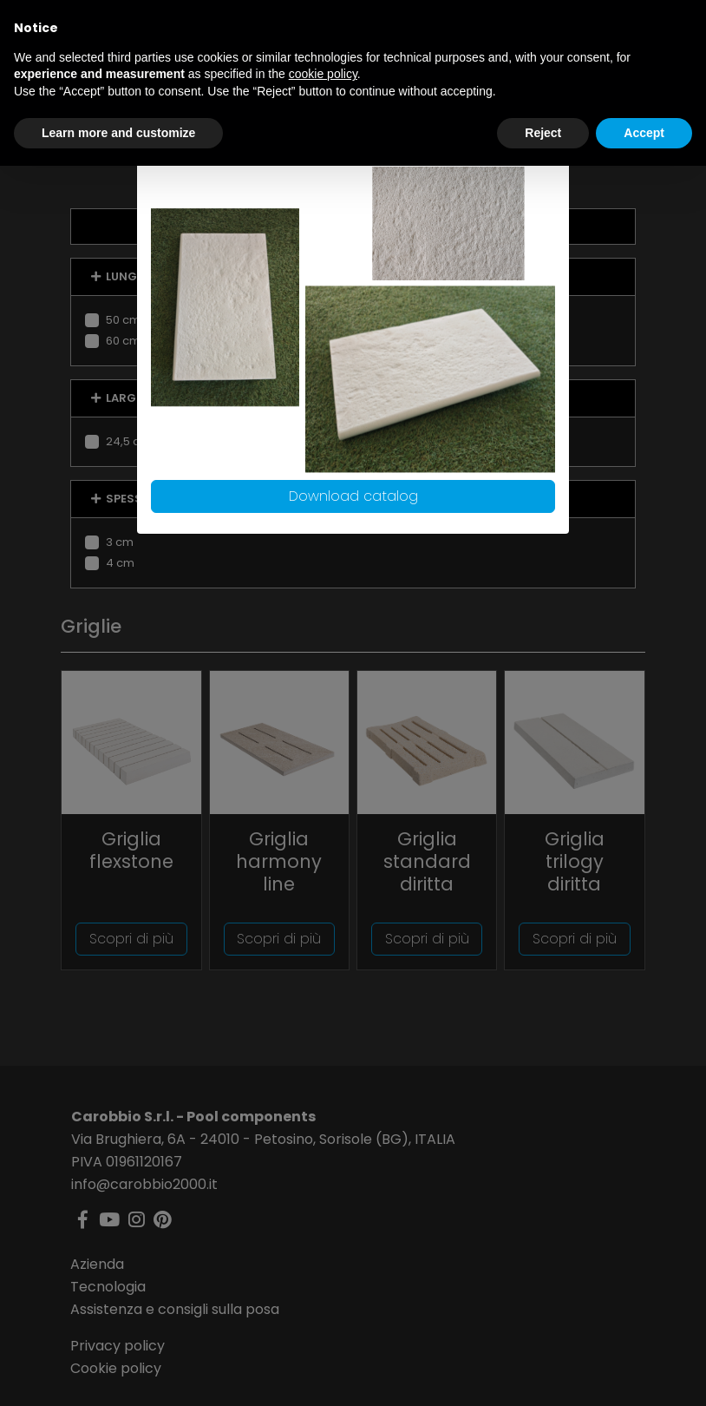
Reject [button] (543, 133)
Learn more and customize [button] (118, 133)
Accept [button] (644, 133)
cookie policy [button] (323, 74)
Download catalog (353, 496)
